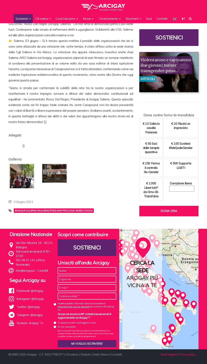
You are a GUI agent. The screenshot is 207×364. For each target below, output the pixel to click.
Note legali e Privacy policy (178, 354)
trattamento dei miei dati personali (73, 306)
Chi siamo (72, 354)
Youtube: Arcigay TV (30, 323)
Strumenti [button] (133, 19)
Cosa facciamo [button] (67, 19)
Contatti (162, 19)
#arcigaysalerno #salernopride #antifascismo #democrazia (54, 210)
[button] (183, 18)
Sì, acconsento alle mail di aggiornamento (77, 322)
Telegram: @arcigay (30, 315)
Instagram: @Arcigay (30, 299)
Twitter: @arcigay (28, 307)
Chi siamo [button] (43, 19)
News (105, 354)
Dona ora (169, 211)
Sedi (149, 19)
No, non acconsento (66, 326)
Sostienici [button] (23, 19)
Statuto (86, 354)
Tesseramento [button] (109, 19)
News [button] (88, 19)
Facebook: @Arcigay (30, 291)
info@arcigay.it (25, 270)
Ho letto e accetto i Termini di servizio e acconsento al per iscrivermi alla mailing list (86, 306)
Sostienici (169, 37)
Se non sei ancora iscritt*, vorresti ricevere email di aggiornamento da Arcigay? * (84, 315)
